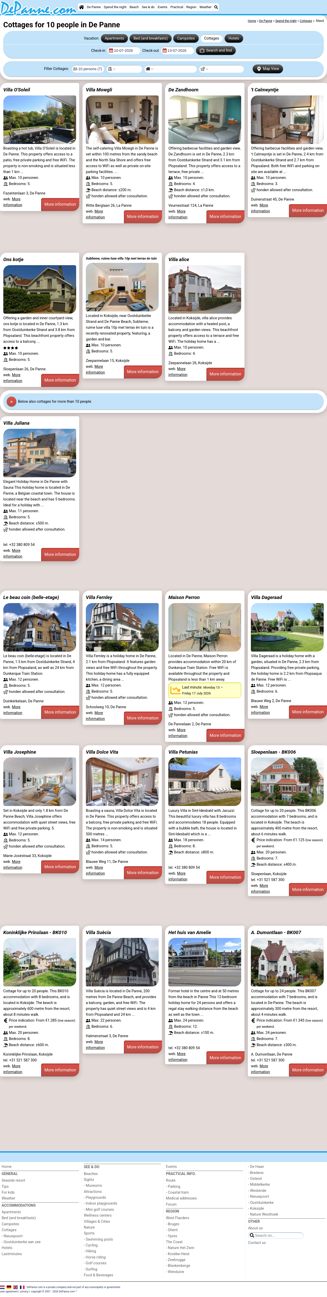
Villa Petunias (183, 752)
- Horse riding (95, 1257)
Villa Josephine (19, 752)
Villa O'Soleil (16, 90)
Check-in (98, 50)
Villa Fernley (99, 597)
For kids (8, 1192)
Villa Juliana (16, 423)
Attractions (93, 1192)
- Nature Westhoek (263, 1214)
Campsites (186, 38)
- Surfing (90, 1269)
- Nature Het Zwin (180, 1248)
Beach (134, 7)
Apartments (114, 38)
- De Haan (256, 1167)
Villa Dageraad (266, 597)
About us (255, 1228)
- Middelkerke (259, 1184)
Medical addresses (181, 1198)
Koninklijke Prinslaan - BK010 (35, 932)
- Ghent (172, 1230)
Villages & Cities (97, 1221)
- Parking (173, 1186)
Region (191, 7)
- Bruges (172, 1224)
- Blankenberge (178, 1266)
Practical (176, 7)
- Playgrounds (95, 1197)
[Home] (81, 7)
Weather (206, 7)
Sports (89, 1233)
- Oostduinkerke (261, 1203)
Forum (171, 1204)
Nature (89, 1227)
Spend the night (115, 7)
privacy (24, 1291)
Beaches (91, 1174)
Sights (89, 1180)
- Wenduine (175, 1272)
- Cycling (91, 1245)
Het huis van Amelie (189, 932)
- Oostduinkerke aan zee (21, 1242)
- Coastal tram (177, 1192)
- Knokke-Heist (178, 1254)
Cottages (211, 38)
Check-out (151, 50)
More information (60, 204)
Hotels (234, 38)
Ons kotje (13, 259)
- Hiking (90, 1251)
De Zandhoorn (183, 90)
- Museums (93, 1185)
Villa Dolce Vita (102, 752)
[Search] (216, 7)
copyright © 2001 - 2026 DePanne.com (53, 1291)
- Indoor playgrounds (100, 1203)
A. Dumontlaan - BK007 (276, 932)
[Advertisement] (153, 238)
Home (6, 1167)
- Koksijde (256, 1208)
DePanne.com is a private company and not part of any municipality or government (73, 1287)
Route (171, 1180)
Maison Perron (184, 597)
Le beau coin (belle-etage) (31, 597)
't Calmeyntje (264, 90)
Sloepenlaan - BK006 (273, 752)
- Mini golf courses (99, 1209)
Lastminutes (12, 1254)
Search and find (216, 50)
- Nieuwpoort (12, 1236)
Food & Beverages (98, 1275)
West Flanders (177, 1218)
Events (162, 7)
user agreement (9, 1291)
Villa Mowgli (99, 90)
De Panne (94, 7)
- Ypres (171, 1236)
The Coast (174, 1242)
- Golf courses (95, 1263)
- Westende (257, 1191)
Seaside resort (13, 1180)
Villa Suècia (98, 932)
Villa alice (178, 259)
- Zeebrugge (175, 1260)
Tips (5, 1186)
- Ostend (255, 1179)
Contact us (257, 1243)
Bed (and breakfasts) (151, 38)
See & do (148, 7)
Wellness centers (98, 1215)
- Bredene (255, 1173)
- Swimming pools (98, 1239)
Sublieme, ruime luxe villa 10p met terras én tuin (121, 258)
